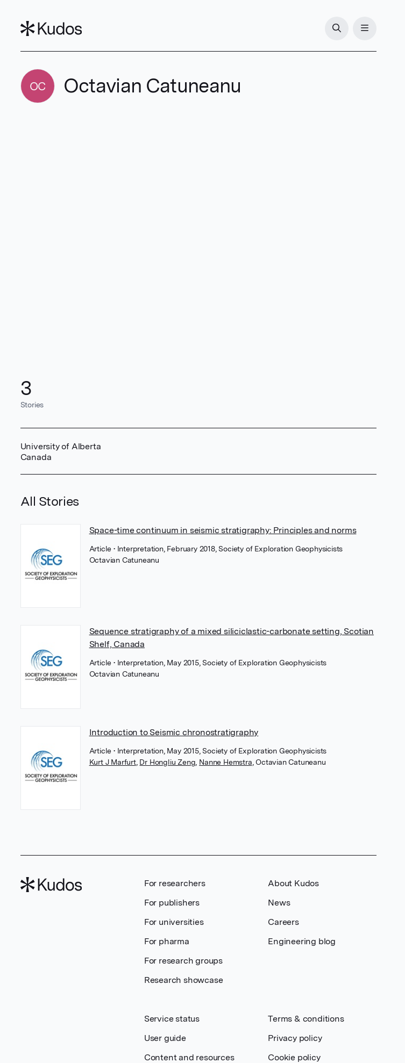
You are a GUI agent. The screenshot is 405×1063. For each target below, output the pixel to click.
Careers (283, 922)
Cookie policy (294, 1057)
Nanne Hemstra (225, 762)
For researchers (174, 883)
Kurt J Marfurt (112, 762)
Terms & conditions (306, 1019)
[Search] (337, 28)
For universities (174, 922)
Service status (172, 1019)
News (279, 902)
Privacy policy (295, 1038)
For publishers (172, 902)
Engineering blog (302, 941)
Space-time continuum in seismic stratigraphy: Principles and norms (223, 530)
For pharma (166, 941)
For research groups (183, 961)
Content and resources (189, 1057)
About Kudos (293, 883)
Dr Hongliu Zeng (167, 762)
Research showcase (183, 980)
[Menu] (364, 28)
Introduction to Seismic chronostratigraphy (174, 732)
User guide (165, 1038)
